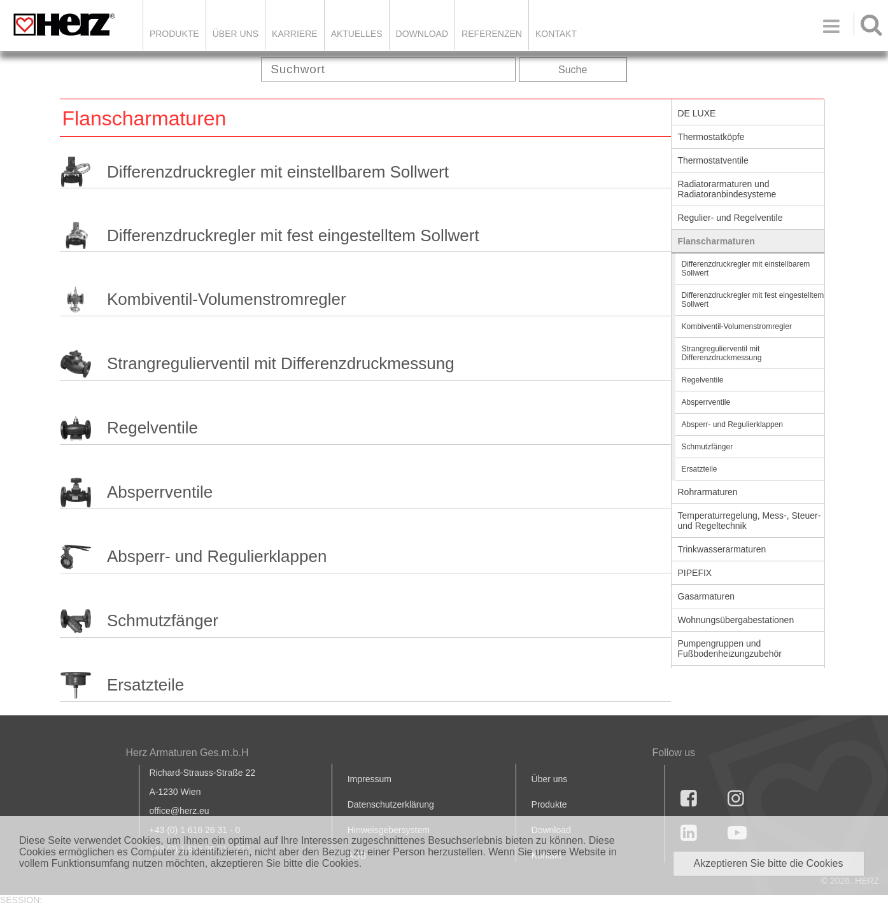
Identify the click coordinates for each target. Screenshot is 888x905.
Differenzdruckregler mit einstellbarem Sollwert (278, 171)
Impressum (369, 779)
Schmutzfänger (162, 620)
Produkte (174, 34)
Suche (572, 69)
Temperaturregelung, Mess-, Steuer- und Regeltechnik (749, 520)
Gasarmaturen (706, 596)
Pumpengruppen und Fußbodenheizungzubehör (730, 648)
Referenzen (492, 34)
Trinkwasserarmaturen (722, 549)
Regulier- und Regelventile (730, 218)
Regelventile (152, 427)
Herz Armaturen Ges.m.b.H (187, 752)
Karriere (295, 34)
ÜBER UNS (235, 34)
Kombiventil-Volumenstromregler (226, 299)
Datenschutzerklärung (391, 804)
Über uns (550, 779)
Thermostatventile (713, 160)
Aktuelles (357, 34)
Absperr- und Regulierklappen (217, 556)
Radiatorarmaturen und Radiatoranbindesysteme (727, 189)
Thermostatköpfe (711, 137)
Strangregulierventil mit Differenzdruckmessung (281, 363)
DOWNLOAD (422, 34)
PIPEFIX (695, 573)
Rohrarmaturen (708, 492)
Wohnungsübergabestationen (736, 620)
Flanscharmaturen (716, 241)
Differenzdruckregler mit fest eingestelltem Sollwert (293, 235)
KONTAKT (556, 34)
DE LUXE (697, 113)
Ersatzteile (145, 684)
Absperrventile (160, 492)
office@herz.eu (179, 811)
